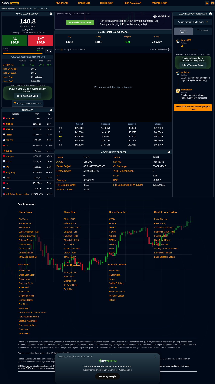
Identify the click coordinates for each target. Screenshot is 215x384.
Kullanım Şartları (116, 296)
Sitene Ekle (114, 270)
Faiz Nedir (23, 304)
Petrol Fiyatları (161, 236)
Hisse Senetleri (24, 9)
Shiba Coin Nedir (26, 275)
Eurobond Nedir (26, 300)
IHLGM (112, 232)
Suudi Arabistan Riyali (29, 232)
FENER (112, 223)
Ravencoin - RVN (72, 248)
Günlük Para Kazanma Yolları (32, 312)
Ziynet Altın (69, 276)
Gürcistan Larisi (26, 253)
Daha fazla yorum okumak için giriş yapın (193, 108)
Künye (112, 279)
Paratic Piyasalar (8, 9)
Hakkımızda (114, 275)
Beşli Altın (68, 289)
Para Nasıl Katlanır (27, 325)
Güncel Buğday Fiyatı (164, 227)
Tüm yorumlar (203, 30)
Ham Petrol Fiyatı (162, 240)
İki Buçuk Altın (70, 272)
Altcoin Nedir (24, 279)
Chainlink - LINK (71, 240)
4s (65, 50)
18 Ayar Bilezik (70, 285)
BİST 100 (8, 119)
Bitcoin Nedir (24, 270)
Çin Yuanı (23, 219)
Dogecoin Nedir (26, 283)
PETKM (112, 240)
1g (68, 50)
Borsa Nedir (24, 329)
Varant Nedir (24, 333)
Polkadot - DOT (71, 236)
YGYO (112, 248)
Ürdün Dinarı (24, 248)
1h (71, 50)
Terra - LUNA (70, 257)
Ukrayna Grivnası (27, 236)
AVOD (112, 219)
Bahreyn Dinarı (26, 240)
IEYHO (112, 227)
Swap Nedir (24, 291)
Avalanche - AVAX (72, 227)
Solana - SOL (70, 223)
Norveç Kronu (25, 223)
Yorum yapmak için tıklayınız (193, 22)
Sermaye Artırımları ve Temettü (28, 103)
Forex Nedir (24, 287)
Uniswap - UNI (70, 232)
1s (62, 50)
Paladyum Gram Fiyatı (164, 232)
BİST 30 (8, 129)
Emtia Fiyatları (160, 219)
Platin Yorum (160, 223)
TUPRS (112, 244)
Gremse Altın (70, 281)
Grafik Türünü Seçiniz (160, 49)
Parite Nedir (24, 308)
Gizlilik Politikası (116, 283)
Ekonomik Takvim (117, 291)
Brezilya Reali (25, 244)
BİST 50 (8, 124)
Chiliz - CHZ (69, 219)
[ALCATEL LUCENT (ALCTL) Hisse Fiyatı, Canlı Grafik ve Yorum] (10, 3)
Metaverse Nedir (26, 296)
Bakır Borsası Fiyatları (164, 257)
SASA (112, 253)
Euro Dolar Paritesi (163, 253)
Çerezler (113, 287)
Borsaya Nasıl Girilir (28, 321)
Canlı (57, 50)
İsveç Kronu (24, 227)
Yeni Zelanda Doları (28, 257)
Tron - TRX (69, 244)
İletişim (112, 300)
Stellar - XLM (70, 253)
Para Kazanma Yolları (29, 317)
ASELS (112, 236)
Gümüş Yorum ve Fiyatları (166, 248)
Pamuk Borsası (161, 244)
